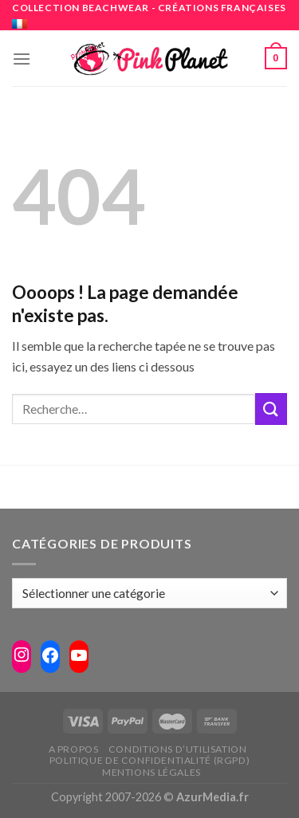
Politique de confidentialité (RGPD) (149, 760)
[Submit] (271, 408)
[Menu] (21, 58)
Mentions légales (151, 772)
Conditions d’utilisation (177, 749)
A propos (74, 749)
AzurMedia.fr (212, 797)
